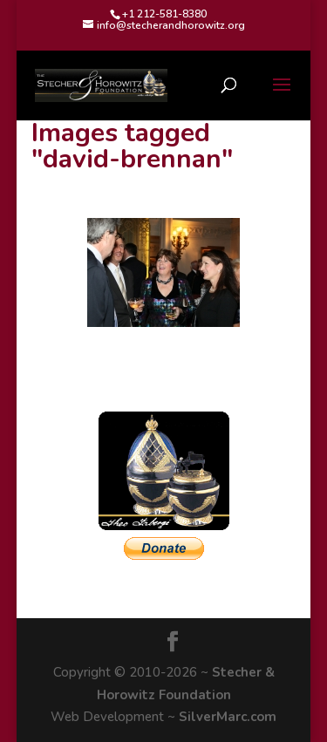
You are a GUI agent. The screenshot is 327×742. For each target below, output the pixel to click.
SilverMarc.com (227, 716)
